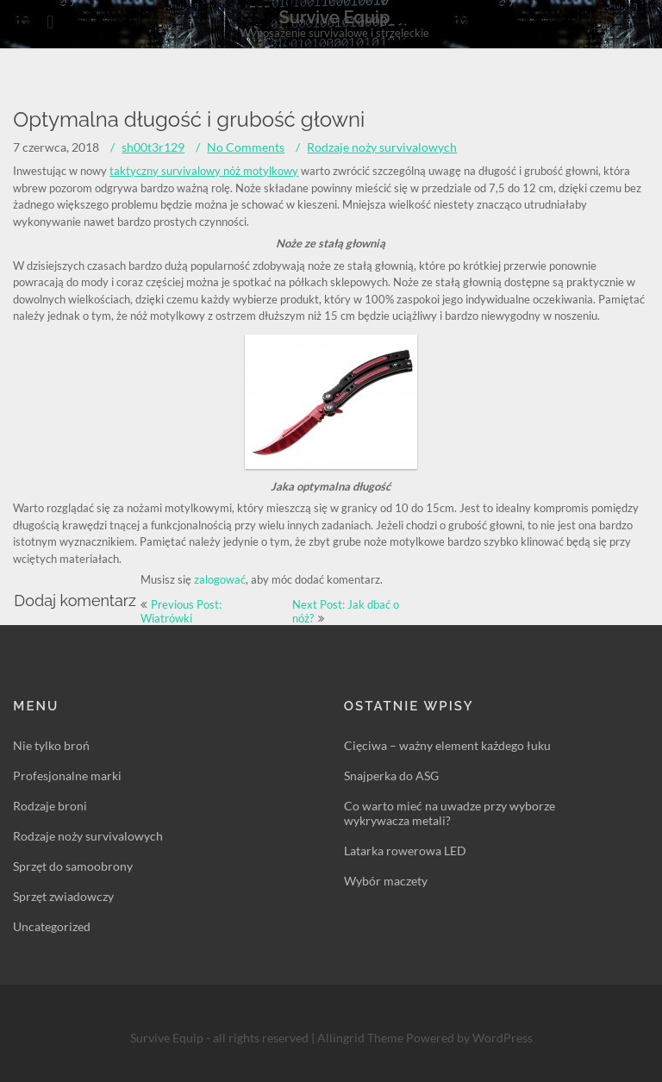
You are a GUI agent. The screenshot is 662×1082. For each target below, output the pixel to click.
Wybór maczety (386, 880)
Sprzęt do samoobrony (73, 866)
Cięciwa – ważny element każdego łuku (447, 745)
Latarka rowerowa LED (405, 850)
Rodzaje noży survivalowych (382, 147)
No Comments (245, 147)
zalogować (220, 579)
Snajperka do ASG (391, 775)
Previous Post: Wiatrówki (181, 611)
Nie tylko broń (51, 745)
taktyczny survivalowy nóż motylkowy (203, 171)
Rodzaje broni (50, 805)
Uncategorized (52, 926)
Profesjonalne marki (67, 775)
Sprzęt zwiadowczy (63, 896)
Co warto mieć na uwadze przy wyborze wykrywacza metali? (449, 813)
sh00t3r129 (153, 147)
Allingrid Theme (361, 1037)
